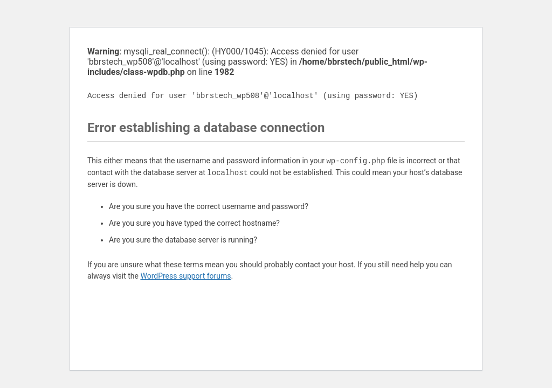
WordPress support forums (185, 276)
